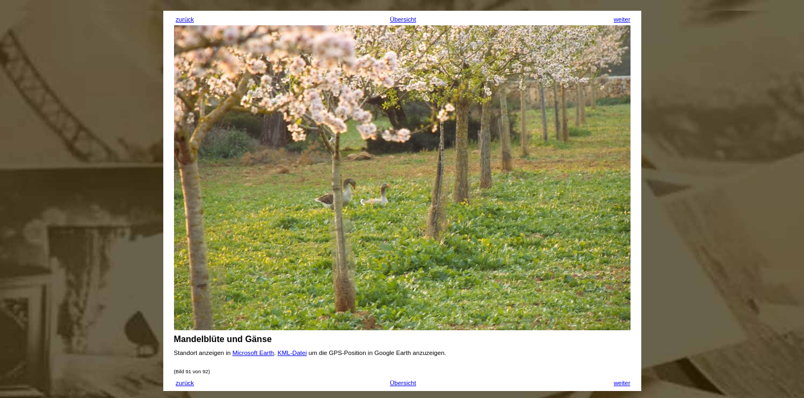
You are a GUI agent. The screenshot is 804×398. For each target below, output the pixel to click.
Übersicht (403, 19)
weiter (622, 19)
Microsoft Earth (253, 353)
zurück (185, 19)
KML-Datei (292, 353)
